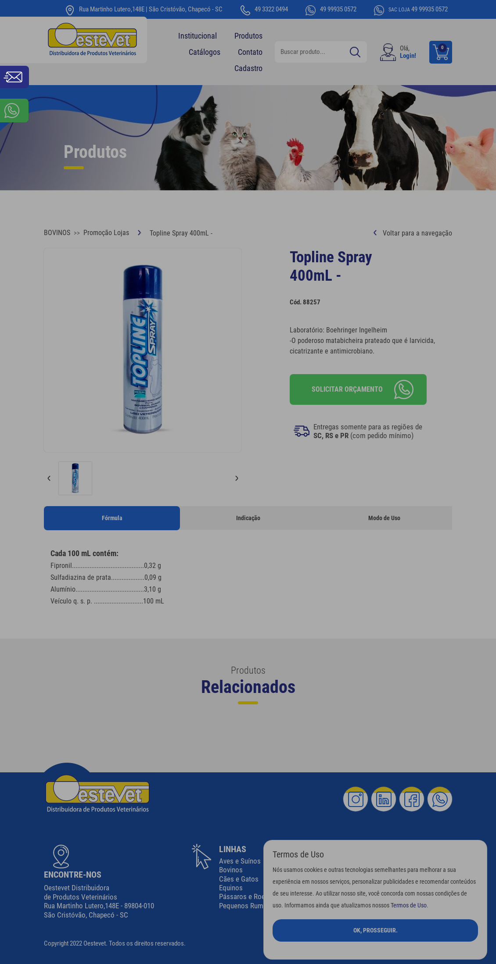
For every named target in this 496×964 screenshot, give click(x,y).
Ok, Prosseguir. (375, 930)
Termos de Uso (409, 905)
